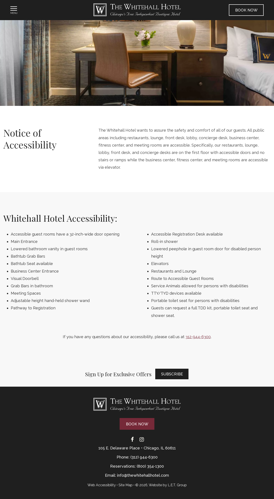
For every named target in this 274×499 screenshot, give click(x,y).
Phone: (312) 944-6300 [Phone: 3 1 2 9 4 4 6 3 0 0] (137, 457)
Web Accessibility (101, 485)
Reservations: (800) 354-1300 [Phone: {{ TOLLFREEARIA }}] (137, 466)
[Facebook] (132, 439)
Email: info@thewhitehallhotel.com (137, 475)
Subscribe (172, 374)
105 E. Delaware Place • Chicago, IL (137, 448)
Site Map (126, 485)
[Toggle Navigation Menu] (13, 10)
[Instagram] (142, 439)
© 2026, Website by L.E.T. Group (161, 485)
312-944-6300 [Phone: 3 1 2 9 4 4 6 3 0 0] (198, 336)
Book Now (246, 10)
